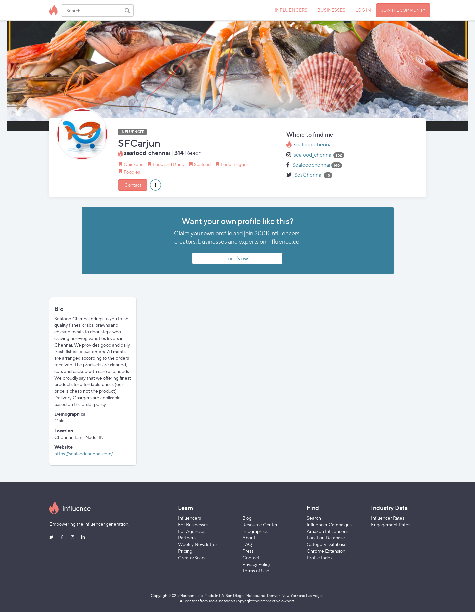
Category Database (327, 544)
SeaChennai (308, 175)
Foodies (132, 172)
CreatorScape (192, 557)
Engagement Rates (390, 524)
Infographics (255, 531)
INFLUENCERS (291, 10)
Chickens (133, 164)
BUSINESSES (331, 10)
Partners (187, 537)
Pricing (185, 551)
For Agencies (191, 531)
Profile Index (319, 557)
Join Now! (237, 258)
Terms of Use (255, 570)
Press (248, 551)
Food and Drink (168, 164)
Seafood (202, 164)
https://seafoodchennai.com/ (83, 453)
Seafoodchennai (311, 165)
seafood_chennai (313, 144)
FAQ (247, 544)
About (248, 537)
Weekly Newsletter (197, 544)
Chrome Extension (326, 551)
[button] (155, 185)
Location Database (326, 537)
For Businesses (193, 524)
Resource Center (260, 524)
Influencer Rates (387, 518)
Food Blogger (234, 164)
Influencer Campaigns (329, 524)
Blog (247, 518)
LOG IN (363, 10)
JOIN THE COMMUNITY (403, 10)
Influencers (189, 518)
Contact (132, 185)
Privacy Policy (256, 564)
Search (314, 518)
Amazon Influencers (327, 531)
